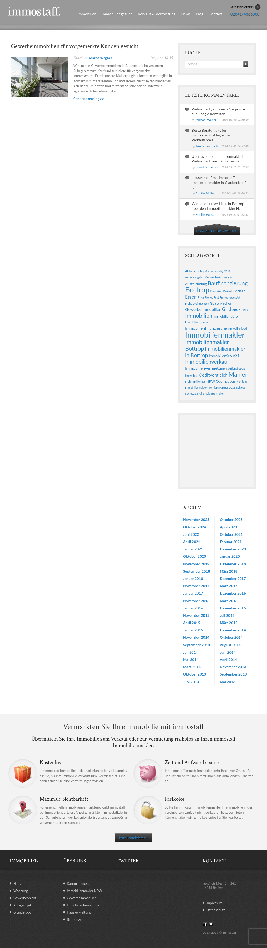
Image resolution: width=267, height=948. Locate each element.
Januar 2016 (193, 608)
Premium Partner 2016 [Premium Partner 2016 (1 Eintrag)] (221, 387)
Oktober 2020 (194, 556)
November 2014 (196, 637)
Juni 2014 (228, 652)
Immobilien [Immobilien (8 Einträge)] (199, 315)
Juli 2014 (190, 652)
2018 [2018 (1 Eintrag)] (227, 271)
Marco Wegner (100, 58)
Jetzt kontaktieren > (133, 838)
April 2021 (191, 541)
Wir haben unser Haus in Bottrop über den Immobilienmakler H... (218, 206)
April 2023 (228, 527)
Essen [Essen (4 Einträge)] (191, 297)
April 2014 (228, 659)
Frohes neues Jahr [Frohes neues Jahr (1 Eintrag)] (231, 297)
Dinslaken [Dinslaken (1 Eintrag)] (216, 291)
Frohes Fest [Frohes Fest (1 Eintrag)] (212, 297)
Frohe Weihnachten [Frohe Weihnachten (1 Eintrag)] (197, 303)
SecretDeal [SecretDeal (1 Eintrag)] (191, 393)
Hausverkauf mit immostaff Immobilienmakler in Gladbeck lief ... (219, 182)
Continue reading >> (88, 99)
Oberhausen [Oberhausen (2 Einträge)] (225, 381)
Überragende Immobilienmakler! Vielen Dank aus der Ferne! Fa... (217, 158)
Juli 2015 (227, 615)
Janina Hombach (207, 146)
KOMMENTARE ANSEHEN (217, 231)
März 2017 (229, 586)
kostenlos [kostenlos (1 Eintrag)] (191, 375)
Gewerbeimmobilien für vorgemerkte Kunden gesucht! (75, 46)
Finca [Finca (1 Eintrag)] (200, 297)
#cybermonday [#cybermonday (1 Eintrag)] (214, 271)
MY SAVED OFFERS (245, 7)
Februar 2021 (231, 541)
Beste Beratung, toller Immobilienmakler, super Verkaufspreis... (211, 135)
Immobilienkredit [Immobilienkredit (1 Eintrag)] (238, 328)
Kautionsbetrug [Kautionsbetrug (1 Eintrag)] (235, 368)
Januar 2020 (230, 556)
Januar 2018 (193, 578)
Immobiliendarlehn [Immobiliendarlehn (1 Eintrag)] (196, 322)
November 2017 (196, 586)
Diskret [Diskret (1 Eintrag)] (227, 291)
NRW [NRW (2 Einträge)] (210, 381)
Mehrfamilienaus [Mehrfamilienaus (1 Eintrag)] (195, 381)
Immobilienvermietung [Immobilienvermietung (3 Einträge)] (205, 367)
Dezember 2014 (233, 630)
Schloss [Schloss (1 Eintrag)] (240, 387)
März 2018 (229, 571)
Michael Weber (206, 120)
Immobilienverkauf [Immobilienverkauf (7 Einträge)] (207, 361)
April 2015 (191, 622)
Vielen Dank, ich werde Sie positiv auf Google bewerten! (219, 111)
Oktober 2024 (194, 527)
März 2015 (229, 622)
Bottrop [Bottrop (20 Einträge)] (197, 289)
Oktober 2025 (231, 519)
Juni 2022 (191, 534)
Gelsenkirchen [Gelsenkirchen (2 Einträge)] (221, 303)
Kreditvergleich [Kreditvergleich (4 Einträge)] (213, 375)
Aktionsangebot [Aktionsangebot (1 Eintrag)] (194, 277)
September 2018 (196, 571)
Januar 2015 (193, 630)
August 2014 (230, 645)
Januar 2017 (193, 593)
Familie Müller (205, 193)
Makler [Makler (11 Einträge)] (237, 374)
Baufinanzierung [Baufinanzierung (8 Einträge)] (228, 283)
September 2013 (233, 674)
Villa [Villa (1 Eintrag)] (201, 393)
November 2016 (196, 600)
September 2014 (196, 645)
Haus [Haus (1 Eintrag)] (244, 309)
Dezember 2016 (233, 593)
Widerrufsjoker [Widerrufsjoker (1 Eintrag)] (214, 393)
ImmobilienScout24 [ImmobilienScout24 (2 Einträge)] (224, 355)
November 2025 (196, 519)
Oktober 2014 (231, 637)
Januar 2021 (193, 549)
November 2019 (196, 564)
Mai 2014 (191, 659)
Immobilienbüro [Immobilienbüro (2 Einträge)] (225, 316)
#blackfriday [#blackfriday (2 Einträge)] (194, 271)
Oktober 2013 (194, 674)
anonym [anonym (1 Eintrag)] (227, 277)
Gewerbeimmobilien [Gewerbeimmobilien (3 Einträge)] (203, 309)
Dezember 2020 (233, 549)
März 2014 (192, 667)
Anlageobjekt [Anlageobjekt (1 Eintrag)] (213, 277)
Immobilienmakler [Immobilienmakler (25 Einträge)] (215, 334)
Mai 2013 (227, 681)
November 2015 (196, 615)
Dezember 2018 (233, 564)
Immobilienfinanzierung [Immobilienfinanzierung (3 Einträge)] (206, 327)
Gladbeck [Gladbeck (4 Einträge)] (231, 309)
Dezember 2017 (233, 578)
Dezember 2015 (233, 608)
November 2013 (233, 667)
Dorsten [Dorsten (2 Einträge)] (239, 291)
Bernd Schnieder (207, 167)
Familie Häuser (206, 215)
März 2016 (229, 600)
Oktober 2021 (231, 534)
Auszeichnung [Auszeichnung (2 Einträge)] (196, 284)
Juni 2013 (191, 681)
